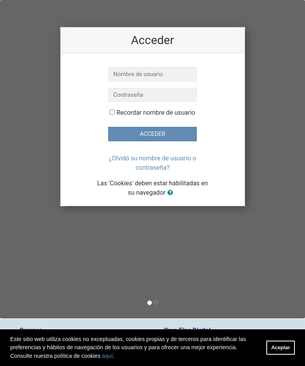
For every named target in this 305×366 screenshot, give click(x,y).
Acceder (152, 133)
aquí (107, 356)
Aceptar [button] (280, 347)
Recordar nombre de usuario (155, 112)
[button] (172, 193)
